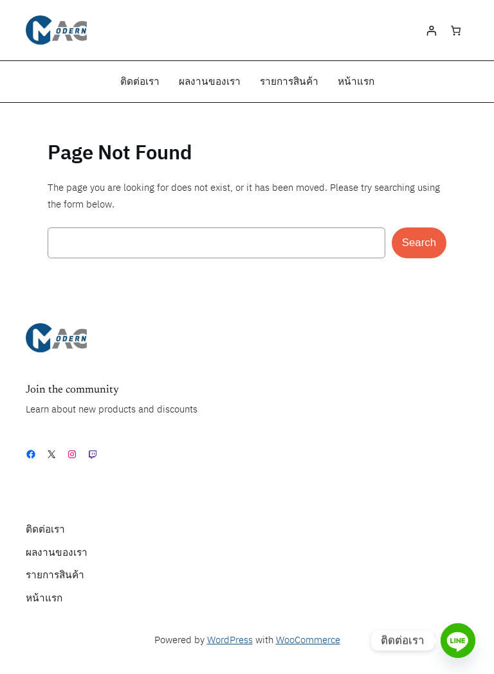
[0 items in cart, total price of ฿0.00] (456, 30)
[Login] (431, 30)
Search (419, 242)
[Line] (458, 640)
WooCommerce (308, 640)
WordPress (230, 640)
